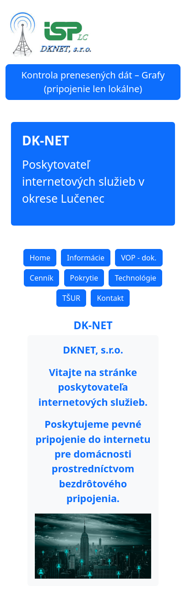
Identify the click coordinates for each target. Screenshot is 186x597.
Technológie (135, 278)
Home (39, 258)
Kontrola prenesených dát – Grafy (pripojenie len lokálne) (92, 82)
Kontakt (110, 298)
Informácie (85, 258)
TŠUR (71, 298)
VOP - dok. (138, 258)
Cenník (42, 278)
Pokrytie (84, 278)
